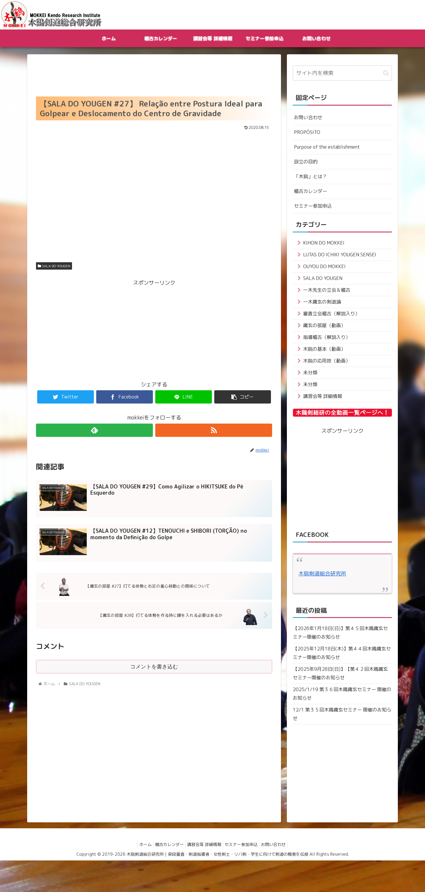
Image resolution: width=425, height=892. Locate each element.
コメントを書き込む (154, 668)
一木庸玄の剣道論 (325, 314)
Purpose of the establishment (330, 149)
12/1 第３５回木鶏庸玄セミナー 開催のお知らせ (340, 744)
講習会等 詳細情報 (326, 417)
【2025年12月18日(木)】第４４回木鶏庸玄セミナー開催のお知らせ (342, 677)
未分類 (312, 391)
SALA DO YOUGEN (54, 265)
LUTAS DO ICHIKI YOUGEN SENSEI (344, 263)
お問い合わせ (310, 118)
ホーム (139, 876)
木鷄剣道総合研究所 (322, 595)
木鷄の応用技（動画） (330, 378)
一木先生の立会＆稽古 (330, 301)
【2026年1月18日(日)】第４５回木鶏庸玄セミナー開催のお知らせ (340, 655)
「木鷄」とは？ (312, 180)
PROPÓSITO (308, 133)
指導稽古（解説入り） (330, 353)
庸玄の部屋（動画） (328, 340)
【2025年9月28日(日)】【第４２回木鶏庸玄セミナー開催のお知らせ (340, 699)
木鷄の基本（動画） (328, 365)
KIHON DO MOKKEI (327, 250)
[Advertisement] (154, 73)
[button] (386, 73)
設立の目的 (307, 165)
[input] (342, 73)
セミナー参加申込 (315, 212)
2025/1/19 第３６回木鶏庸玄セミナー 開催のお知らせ (339, 722)
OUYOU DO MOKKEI (327, 276)
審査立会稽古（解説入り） (335, 327)
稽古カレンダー (312, 196)
